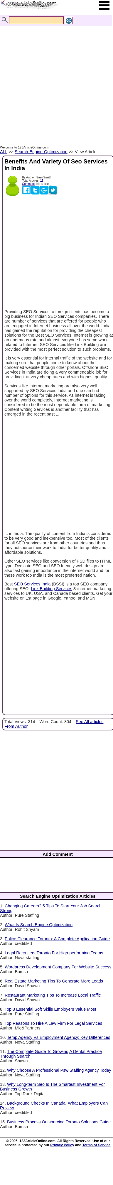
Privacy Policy (62, 1145)
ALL (3, 151)
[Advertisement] (55, 82)
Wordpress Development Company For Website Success (58, 967)
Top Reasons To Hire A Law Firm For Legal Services (53, 1023)
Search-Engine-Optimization (41, 151)
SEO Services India (32, 584)
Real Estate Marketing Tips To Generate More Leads (54, 981)
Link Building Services (51, 588)
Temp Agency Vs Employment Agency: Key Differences (58, 1037)
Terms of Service (96, 1145)
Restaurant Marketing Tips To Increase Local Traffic (53, 995)
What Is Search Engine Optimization (38, 924)
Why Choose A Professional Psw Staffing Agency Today (59, 1070)
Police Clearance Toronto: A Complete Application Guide (57, 938)
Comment (28, 183)
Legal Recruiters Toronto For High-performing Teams (54, 953)
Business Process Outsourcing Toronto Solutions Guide (59, 1122)
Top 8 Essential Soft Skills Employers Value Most (50, 1009)
